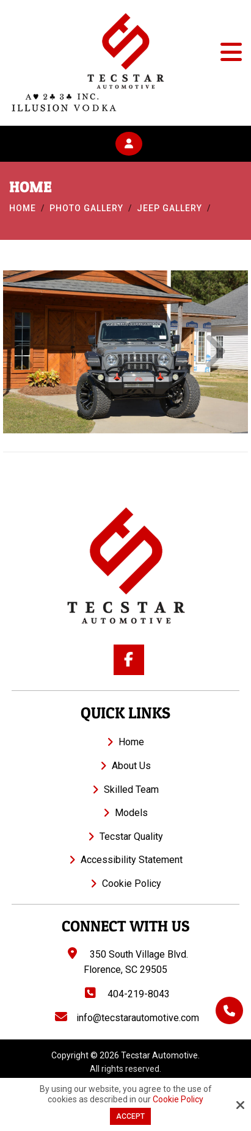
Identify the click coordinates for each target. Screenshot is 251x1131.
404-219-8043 (126, 994)
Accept (130, 1116)
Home (22, 208)
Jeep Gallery (169, 208)
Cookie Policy (178, 1099)
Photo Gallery (86, 208)
